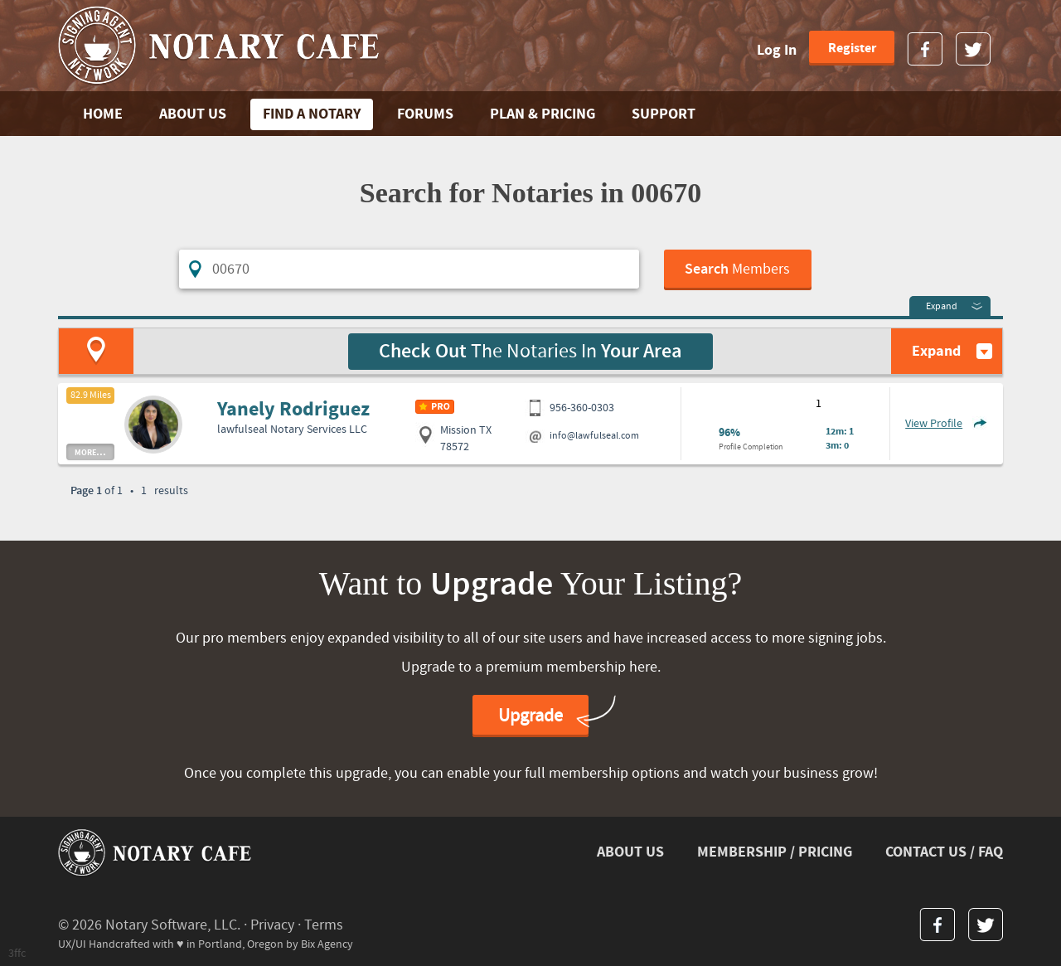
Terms (323, 924)
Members (737, 269)
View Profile (933, 423)
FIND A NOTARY (312, 114)
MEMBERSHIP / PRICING (774, 852)
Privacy (272, 924)
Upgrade (530, 716)
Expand (941, 306)
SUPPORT (663, 114)
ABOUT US (192, 114)
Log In (777, 50)
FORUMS (425, 114)
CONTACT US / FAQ (944, 852)
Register (852, 48)
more (90, 451)
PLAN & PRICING (542, 114)
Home (103, 114)
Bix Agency (327, 944)
